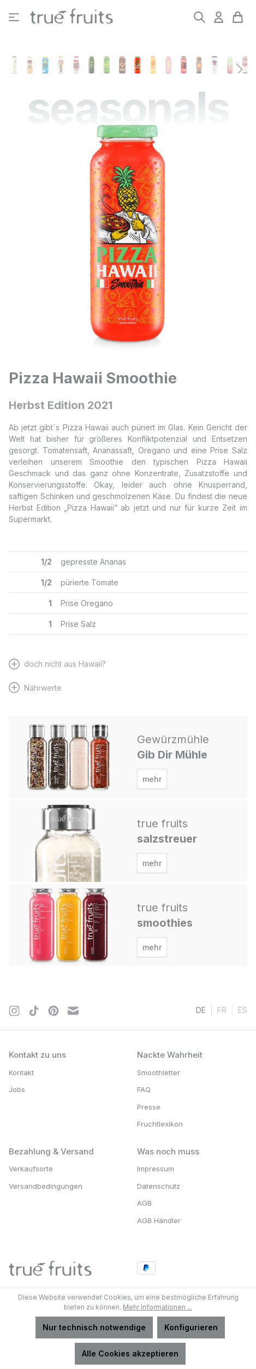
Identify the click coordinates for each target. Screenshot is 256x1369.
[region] (128, 241)
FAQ (144, 1089)
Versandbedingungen (45, 1186)
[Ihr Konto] (218, 17)
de (201, 1009)
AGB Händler (159, 1220)
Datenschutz (158, 1186)
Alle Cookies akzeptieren (130, 1353)
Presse (148, 1107)
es (242, 1009)
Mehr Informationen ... (157, 1307)
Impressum (155, 1168)
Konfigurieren (191, 1327)
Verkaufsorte (31, 1168)
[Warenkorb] (237, 17)
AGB (144, 1203)
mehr (152, 779)
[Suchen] (199, 17)
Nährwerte (43, 687)
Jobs (17, 1089)
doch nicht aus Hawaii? (65, 663)
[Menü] (14, 17)
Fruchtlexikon (160, 1123)
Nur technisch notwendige (94, 1327)
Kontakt (21, 1072)
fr (222, 1009)
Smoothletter (158, 1072)
